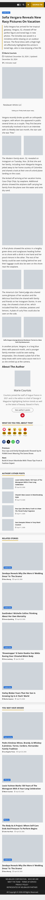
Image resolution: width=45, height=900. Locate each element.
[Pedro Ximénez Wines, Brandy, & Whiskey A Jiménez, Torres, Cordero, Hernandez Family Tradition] (22, 726)
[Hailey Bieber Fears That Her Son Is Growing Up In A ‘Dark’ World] (22, 676)
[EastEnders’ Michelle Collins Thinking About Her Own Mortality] (22, 596)
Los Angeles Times (9, 752)
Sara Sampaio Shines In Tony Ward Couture (8, 525)
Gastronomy (8, 737)
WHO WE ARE (33, 882)
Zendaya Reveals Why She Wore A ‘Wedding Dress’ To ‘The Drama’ (19, 575)
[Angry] (25, 430)
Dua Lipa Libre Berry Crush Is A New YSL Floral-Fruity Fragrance (8, 511)
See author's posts (22, 410)
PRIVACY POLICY (22, 888)
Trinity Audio (23, 110)
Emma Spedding (9, 619)
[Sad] (20, 430)
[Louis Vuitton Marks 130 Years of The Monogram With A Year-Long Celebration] (22, 769)
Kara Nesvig (7, 579)
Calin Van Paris (8, 835)
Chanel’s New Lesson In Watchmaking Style (8, 497)
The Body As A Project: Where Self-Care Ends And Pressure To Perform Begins (22, 830)
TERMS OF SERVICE (29, 885)
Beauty (6, 823)
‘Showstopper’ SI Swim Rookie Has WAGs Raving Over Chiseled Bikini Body (22, 655)
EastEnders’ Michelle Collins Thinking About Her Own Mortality (21, 615)
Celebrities (6, 12)
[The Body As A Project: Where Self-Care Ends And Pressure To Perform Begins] (22, 812)
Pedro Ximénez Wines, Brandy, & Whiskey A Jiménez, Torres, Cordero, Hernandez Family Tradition (21, 746)
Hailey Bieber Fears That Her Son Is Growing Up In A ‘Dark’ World (20, 695)
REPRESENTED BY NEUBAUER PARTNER (22, 890)
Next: (22, 461)
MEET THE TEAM (14, 885)
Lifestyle (7, 780)
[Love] (4, 430)
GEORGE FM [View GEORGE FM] (34, 4)
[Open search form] (23, 4)
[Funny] (9, 430)
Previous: (22, 451)
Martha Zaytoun (9, 699)
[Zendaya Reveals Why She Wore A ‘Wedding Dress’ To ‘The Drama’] (22, 556)
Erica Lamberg (8, 659)
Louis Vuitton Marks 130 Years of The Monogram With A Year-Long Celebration (8, 484)
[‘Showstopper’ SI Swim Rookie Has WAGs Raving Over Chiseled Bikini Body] (22, 636)
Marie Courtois (10, 53)
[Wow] (15, 430)
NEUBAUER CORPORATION (16, 882)
